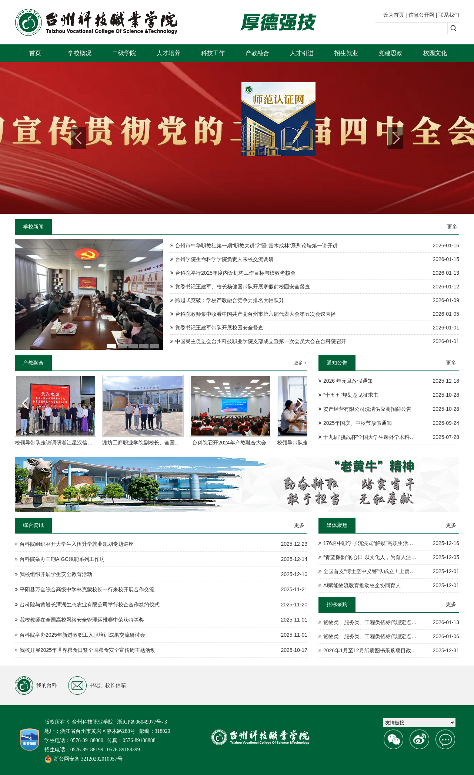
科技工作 (213, 53)
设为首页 (393, 15)
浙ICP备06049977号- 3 (142, 722)
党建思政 (391, 53)
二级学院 (124, 53)
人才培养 (168, 53)
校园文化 (435, 53)
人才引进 (302, 53)
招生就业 (346, 53)
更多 (452, 227)
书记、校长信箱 (97, 685)
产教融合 (257, 53)
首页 (35, 53)
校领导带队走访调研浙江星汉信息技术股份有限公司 (74, 443)
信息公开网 (421, 15)
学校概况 (79, 53)
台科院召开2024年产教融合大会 (229, 443)
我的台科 (36, 685)
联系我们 (448, 15)
